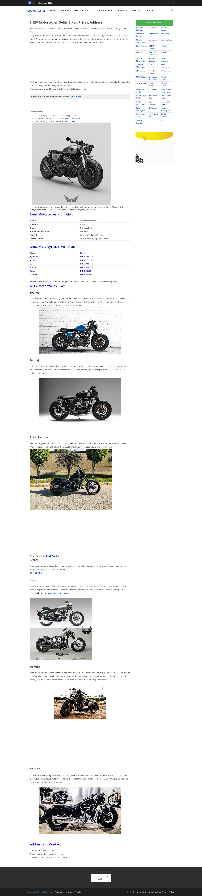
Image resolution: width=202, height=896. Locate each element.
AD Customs (165, 34)
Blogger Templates (45, 892)
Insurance (137, 10)
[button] (172, 10)
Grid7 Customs (166, 40)
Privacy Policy (168, 892)
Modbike (164, 52)
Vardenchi (152, 28)
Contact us (156, 892)
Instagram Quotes (141, 892)
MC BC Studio (141, 77)
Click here (75, 118)
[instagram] (168, 2)
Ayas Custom (141, 83)
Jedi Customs (153, 40)
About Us (65, 10)
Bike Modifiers (82, 10)
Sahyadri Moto (154, 34)
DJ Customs (153, 108)
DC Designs (153, 89)
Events (121, 10)
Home (53, 10)
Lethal (39, 572)
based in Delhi (77, 28)
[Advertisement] (80, 62)
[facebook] (173, 2)
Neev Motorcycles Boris (58, 593)
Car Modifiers (103, 10)
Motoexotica (165, 71)
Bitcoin (150, 10)
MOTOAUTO (36, 10)
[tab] (52, 10)
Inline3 (163, 46)
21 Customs (140, 71)
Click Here (76, 96)
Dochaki (139, 52)
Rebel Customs (141, 46)
